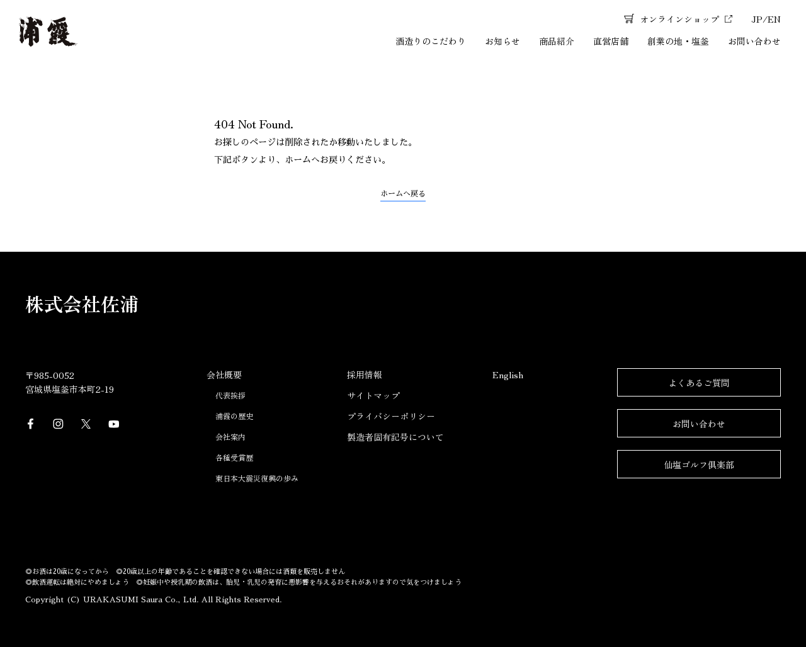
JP (757, 19)
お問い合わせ (754, 41)
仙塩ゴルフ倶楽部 (699, 464)
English (507, 374)
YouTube (114, 424)
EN (774, 19)
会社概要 (224, 374)
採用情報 (364, 374)
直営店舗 (610, 41)
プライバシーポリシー (391, 416)
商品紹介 (556, 41)
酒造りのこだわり (430, 41)
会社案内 (230, 436)
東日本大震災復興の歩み (256, 478)
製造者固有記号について (395, 436)
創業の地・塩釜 (678, 41)
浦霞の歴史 (234, 415)
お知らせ (502, 41)
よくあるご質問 (699, 382)
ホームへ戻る (403, 194)
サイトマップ (373, 395)
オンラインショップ (679, 19)
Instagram (58, 424)
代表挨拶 (230, 395)
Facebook (31, 424)
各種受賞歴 (234, 457)
